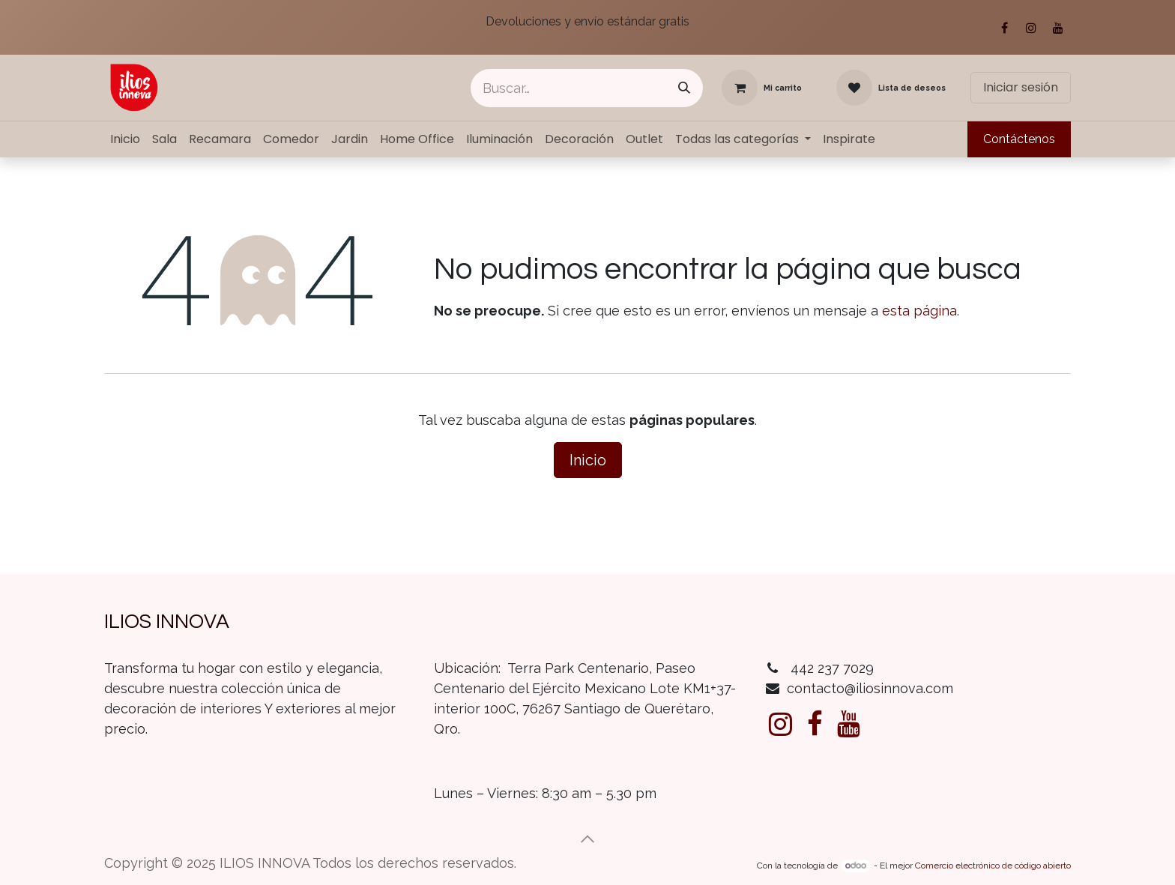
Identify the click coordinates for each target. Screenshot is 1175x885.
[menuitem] (125, 139)
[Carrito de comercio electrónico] (762, 87)
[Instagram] (1031, 28)
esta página (919, 310)
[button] (587, 839)
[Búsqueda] (684, 88)
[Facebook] (1004, 28)
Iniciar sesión (1020, 87)
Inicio (588, 460)
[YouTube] (1058, 28)
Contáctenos (1019, 139)
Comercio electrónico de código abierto (993, 865)
